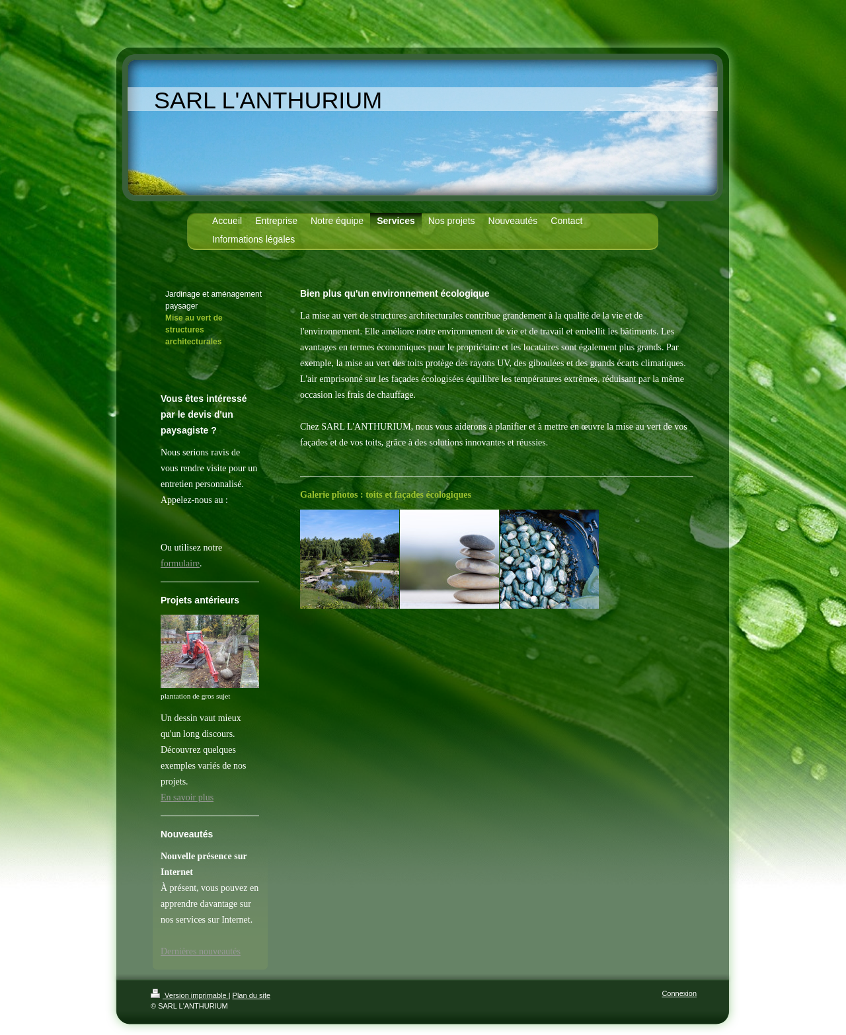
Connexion (679, 993)
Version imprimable (190, 995)
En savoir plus (187, 797)
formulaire (180, 563)
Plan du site (251, 995)
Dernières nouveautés (201, 951)
